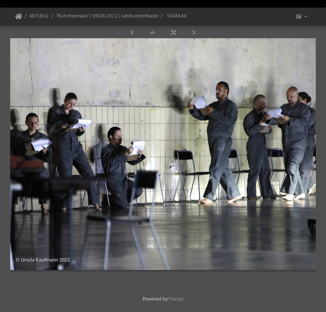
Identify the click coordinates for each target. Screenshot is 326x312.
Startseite (18, 16)
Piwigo (176, 298)
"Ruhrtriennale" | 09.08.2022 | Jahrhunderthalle (107, 15)
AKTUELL (39, 15)
